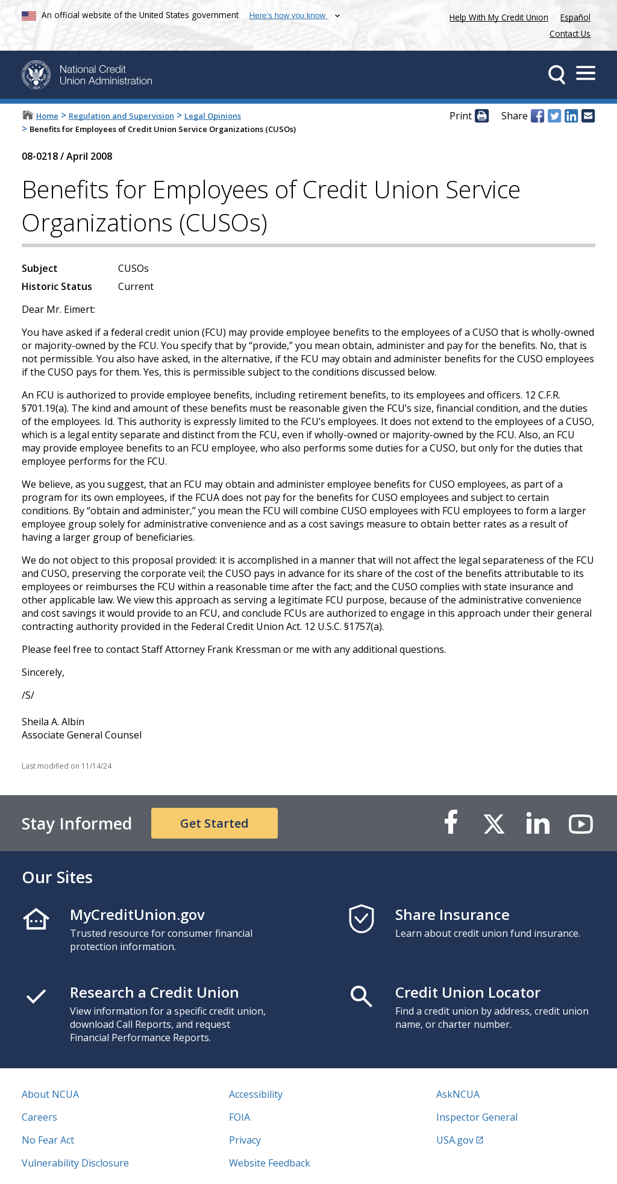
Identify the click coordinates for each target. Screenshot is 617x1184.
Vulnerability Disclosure (75, 1163)
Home (47, 115)
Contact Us (570, 33)
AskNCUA (458, 1094)
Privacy (245, 1140)
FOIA (239, 1117)
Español (575, 17)
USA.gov (455, 1140)
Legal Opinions (212, 115)
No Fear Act (48, 1140)
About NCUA (50, 1094)
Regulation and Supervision (121, 115)
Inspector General (477, 1117)
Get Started (214, 823)
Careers (39, 1117)
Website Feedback (269, 1163)
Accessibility (256, 1094)
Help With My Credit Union (496, 16)
